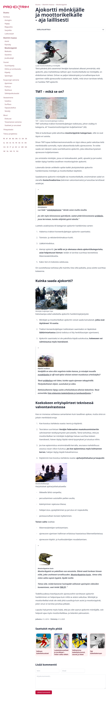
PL (14, 151)
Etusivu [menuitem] (6, 12)
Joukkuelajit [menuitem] (9, 58)
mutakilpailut (43, 374)
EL (4, 143)
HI (22, 143)
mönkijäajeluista (54, 210)
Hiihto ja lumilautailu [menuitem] (13, 69)
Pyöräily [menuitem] (8, 44)
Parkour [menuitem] (8, 87)
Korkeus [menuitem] (6, 17)
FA (13, 143)
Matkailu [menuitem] (8, 51)
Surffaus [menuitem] (8, 104)
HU (4, 147)
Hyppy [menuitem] (7, 23)
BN (16, 139)
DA (23, 139)
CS (20, 139)
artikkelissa (48, 380)
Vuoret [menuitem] (6, 62)
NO (11, 151)
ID (7, 147)
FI (4, 139)
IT (10, 147)
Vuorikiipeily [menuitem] (9, 65)
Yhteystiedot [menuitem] (8, 129)
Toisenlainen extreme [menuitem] (13, 122)
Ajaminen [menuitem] (8, 83)
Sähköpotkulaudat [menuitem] (12, 93)
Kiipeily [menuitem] (7, 72)
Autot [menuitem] (7, 41)
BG (13, 139)
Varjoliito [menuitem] (8, 30)
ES (10, 143)
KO (16, 147)
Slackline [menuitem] (8, 55)
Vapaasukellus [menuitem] (10, 108)
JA (13, 147)
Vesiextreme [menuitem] (8, 97)
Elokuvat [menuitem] (8, 118)
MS (26, 147)
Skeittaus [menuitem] (8, 90)
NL (8, 151)
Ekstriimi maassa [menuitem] (10, 38)
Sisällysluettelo (70, 30)
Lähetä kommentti (43, 692)
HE (19, 143)
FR (16, 143)
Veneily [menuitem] (7, 111)
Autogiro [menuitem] (8, 20)
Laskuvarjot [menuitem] (9, 33)
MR (22, 147)
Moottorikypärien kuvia (81, 574)
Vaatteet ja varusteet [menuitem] (13, 125)
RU (17, 151)
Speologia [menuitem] (8, 76)
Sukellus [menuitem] (8, 101)
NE (4, 151)
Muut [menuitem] (5, 115)
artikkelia (99, 216)
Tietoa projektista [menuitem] (10, 134)
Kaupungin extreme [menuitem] (11, 80)
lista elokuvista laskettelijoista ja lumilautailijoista (69, 393)
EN (7, 143)
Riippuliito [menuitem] (9, 27)
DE (26, 139)
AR (10, 139)
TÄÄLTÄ (63, 587)
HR (25, 143)
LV (19, 147)
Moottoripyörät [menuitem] (11, 48)
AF (7, 139)
